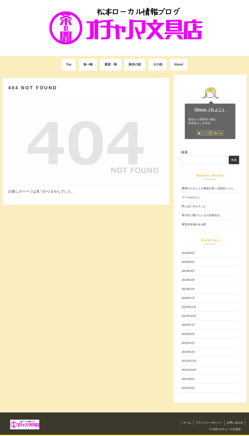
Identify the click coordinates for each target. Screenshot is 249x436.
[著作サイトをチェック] (199, 133)
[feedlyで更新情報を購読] (215, 133)
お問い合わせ (235, 422)
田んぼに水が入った (194, 206)
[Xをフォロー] (204, 133)
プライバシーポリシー (209, 422)
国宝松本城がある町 (194, 224)
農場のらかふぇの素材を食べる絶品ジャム (207, 188)
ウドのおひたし (191, 197)
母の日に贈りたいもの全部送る (201, 215)
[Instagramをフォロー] (210, 133)
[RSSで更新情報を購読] (221, 133)
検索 (184, 152)
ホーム (187, 422)
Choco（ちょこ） (210, 109)
